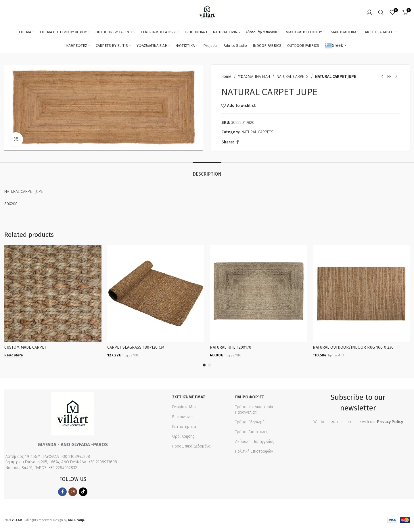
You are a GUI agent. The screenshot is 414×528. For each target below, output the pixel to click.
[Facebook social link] (237, 142)
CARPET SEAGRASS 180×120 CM (135, 347)
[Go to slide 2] (209, 364)
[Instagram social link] (72, 491)
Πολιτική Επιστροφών (254, 450)
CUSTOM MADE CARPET (25, 347)
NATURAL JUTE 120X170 (230, 347)
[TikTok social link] (83, 491)
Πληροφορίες (249, 396)
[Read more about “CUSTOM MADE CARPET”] (13, 355)
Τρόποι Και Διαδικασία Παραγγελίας (254, 409)
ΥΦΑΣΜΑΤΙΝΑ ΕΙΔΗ (254, 76)
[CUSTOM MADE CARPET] (52, 293)
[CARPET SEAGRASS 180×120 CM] (155, 293)
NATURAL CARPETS (292, 76)
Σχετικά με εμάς (188, 396)
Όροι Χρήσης (183, 435)
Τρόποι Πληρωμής (251, 421)
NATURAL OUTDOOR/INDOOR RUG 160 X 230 (353, 347)
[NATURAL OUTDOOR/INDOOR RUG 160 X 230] (361, 293)
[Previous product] (382, 76)
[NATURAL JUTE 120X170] (258, 293)
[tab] (207, 171)
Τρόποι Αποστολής (251, 431)
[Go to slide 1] (204, 364)
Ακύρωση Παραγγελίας (254, 440)
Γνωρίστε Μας (184, 406)
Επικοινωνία (182, 416)
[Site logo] (207, 11)
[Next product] (396, 76)
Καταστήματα (184, 425)
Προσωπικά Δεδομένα (191, 445)
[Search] (381, 12)
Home (226, 76)
